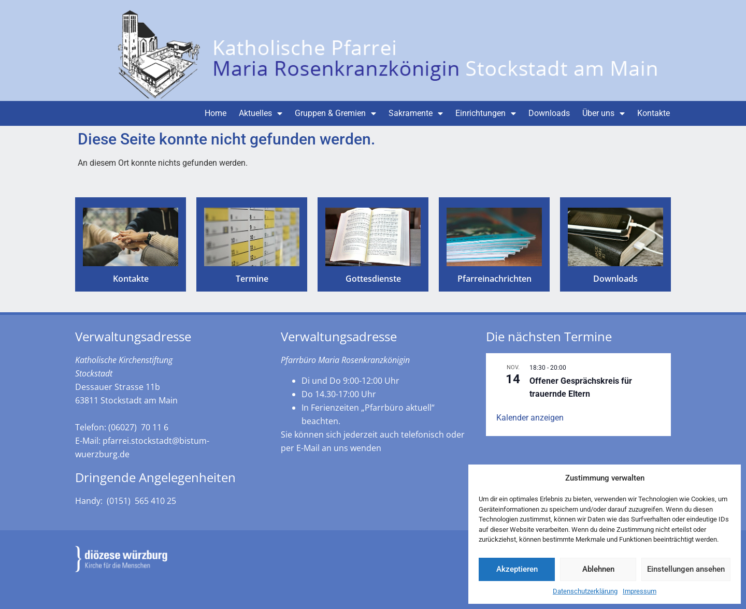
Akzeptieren (517, 569)
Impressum (639, 591)
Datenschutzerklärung (585, 591)
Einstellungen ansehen (686, 569)
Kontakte (653, 113)
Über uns (603, 113)
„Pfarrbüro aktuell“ (398, 407)
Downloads (549, 113)
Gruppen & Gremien (335, 113)
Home (215, 113)
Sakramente (416, 113)
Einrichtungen (485, 113)
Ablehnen (598, 569)
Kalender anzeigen (530, 418)
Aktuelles (260, 113)
